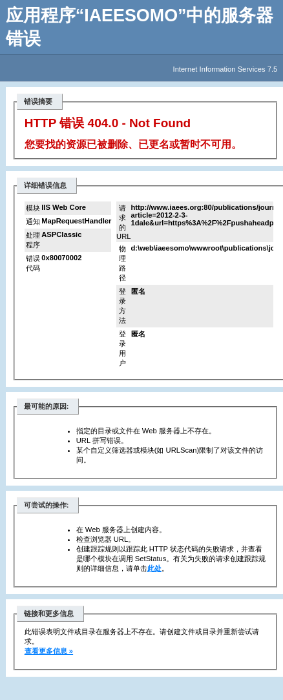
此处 (154, 568)
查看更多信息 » (49, 651)
